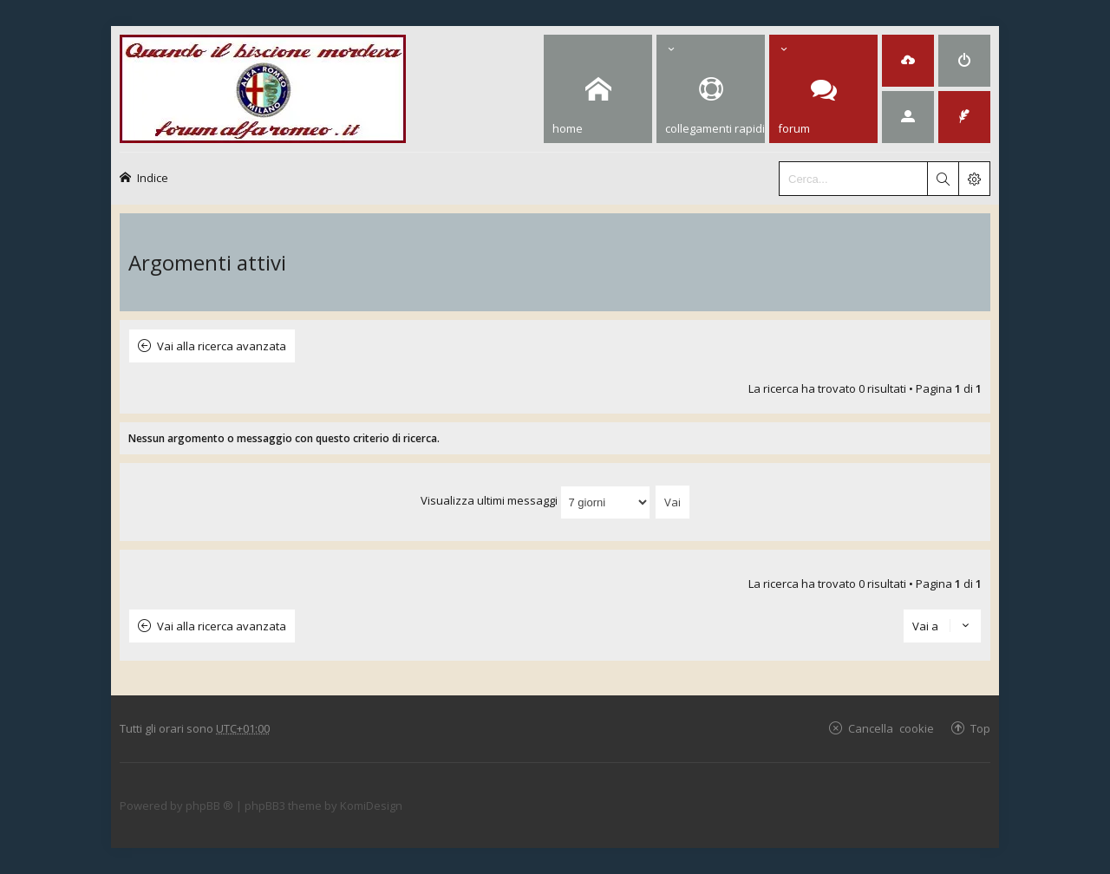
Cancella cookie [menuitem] (891, 728)
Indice (152, 177)
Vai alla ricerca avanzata (221, 346)
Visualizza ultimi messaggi (535, 500)
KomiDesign (371, 805)
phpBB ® (209, 805)
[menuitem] (908, 61)
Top (980, 728)
